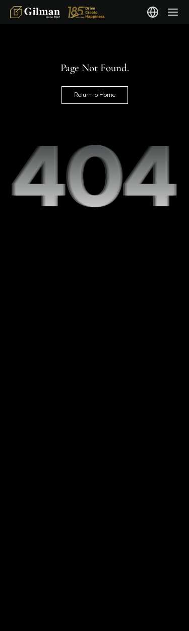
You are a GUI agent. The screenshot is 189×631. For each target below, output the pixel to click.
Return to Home (94, 94)
